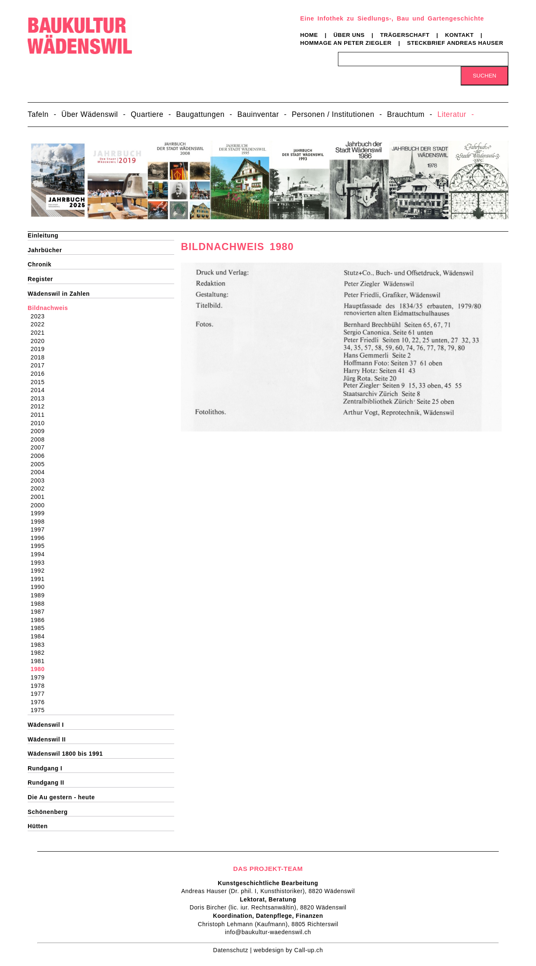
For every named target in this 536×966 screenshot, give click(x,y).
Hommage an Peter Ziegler (346, 43)
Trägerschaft (405, 35)
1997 (40, 529)
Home (309, 35)
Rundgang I (45, 768)
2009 (40, 431)
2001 (40, 496)
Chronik (40, 264)
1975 (40, 710)
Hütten (38, 826)
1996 (40, 538)
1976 (40, 702)
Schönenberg (48, 811)
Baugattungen (200, 114)
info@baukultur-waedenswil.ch (268, 932)
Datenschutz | (233, 950)
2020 (40, 341)
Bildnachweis (48, 308)
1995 (40, 545)
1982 (40, 652)
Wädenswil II (47, 739)
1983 (40, 644)
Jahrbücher (45, 250)
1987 (40, 611)
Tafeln (38, 114)
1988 (40, 603)
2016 (40, 373)
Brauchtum (406, 114)
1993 (40, 562)
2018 (40, 357)
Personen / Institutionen (333, 114)
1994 (40, 554)
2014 (40, 390)
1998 (40, 521)
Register (40, 279)
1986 (40, 620)
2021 (40, 332)
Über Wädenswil (90, 114)
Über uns (349, 35)
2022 (40, 324)
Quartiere (147, 114)
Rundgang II (46, 782)
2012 (40, 406)
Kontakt (459, 35)
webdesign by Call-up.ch (288, 950)
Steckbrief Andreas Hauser (455, 43)
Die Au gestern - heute (61, 797)
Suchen (484, 75)
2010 (40, 423)
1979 (40, 677)
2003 (40, 480)
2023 (40, 316)
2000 (40, 505)
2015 (40, 382)
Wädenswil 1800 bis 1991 (65, 753)
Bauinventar (258, 114)
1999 (40, 513)
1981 (40, 661)
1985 (40, 628)
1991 (40, 579)
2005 (40, 464)
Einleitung (43, 235)
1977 (40, 693)
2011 (40, 414)
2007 (40, 447)
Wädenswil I (46, 724)
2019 (40, 349)
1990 (40, 587)
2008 (40, 439)
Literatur (451, 114)
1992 (40, 570)
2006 (40, 455)
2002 (40, 488)
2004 (40, 472)
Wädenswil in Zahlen (59, 293)
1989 (40, 595)
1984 (40, 636)
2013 (40, 398)
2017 (40, 365)
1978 (40, 685)
